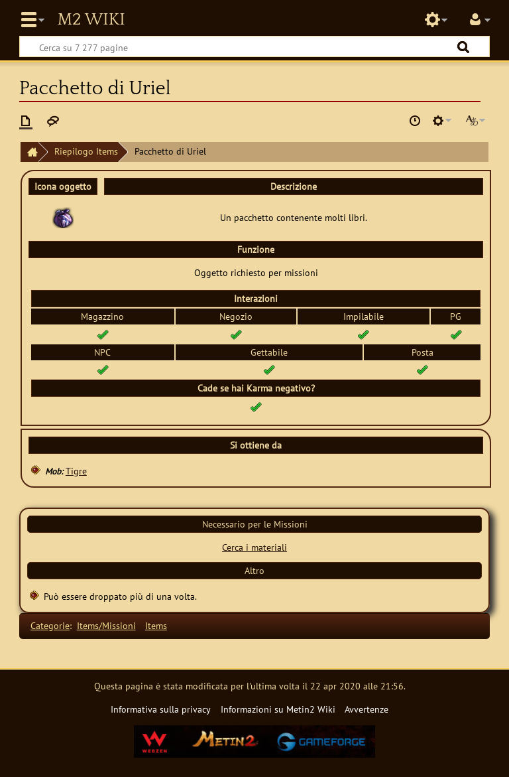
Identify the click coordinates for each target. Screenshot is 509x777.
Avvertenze (366, 709)
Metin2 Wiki (91, 20)
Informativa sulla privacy (161, 709)
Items (156, 625)
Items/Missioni (106, 625)
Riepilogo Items (86, 151)
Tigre (76, 470)
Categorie (50, 625)
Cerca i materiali (254, 547)
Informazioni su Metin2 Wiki (278, 709)
